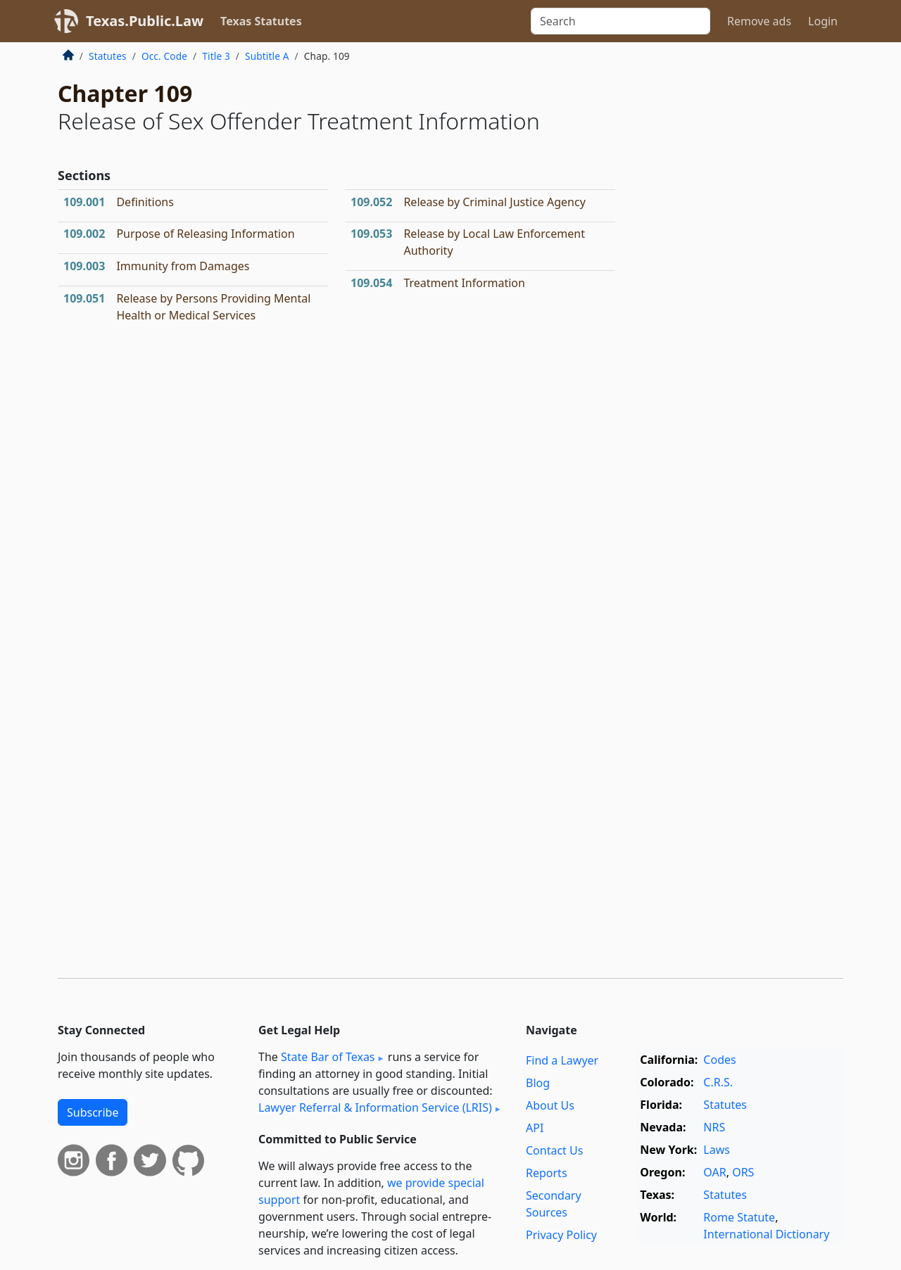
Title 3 (216, 56)
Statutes (108, 56)
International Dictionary (766, 1234)
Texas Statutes (261, 21)
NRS (714, 1127)
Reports (546, 1173)
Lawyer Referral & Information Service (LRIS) (375, 1107)
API (534, 1128)
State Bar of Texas (328, 1057)
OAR (714, 1172)
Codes (719, 1059)
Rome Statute (739, 1217)
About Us (550, 1105)
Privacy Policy (561, 1235)
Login (823, 21)
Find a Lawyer (562, 1060)
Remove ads (759, 21)
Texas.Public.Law (144, 20)
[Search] (620, 21)
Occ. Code (164, 56)
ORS (743, 1172)
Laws (716, 1149)
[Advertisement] (737, 277)
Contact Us (554, 1150)
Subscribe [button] (92, 1112)
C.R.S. (718, 1082)
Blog (538, 1083)
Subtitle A (267, 56)
